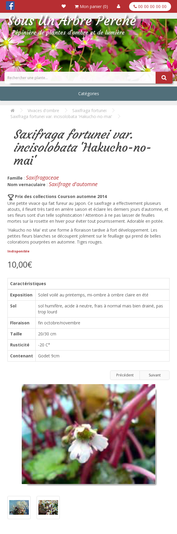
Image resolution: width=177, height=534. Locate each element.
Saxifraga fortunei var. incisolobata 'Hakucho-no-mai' (61, 116)
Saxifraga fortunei (89, 110)
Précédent (125, 375)
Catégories (88, 93)
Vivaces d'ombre (43, 110)
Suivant (155, 375)
